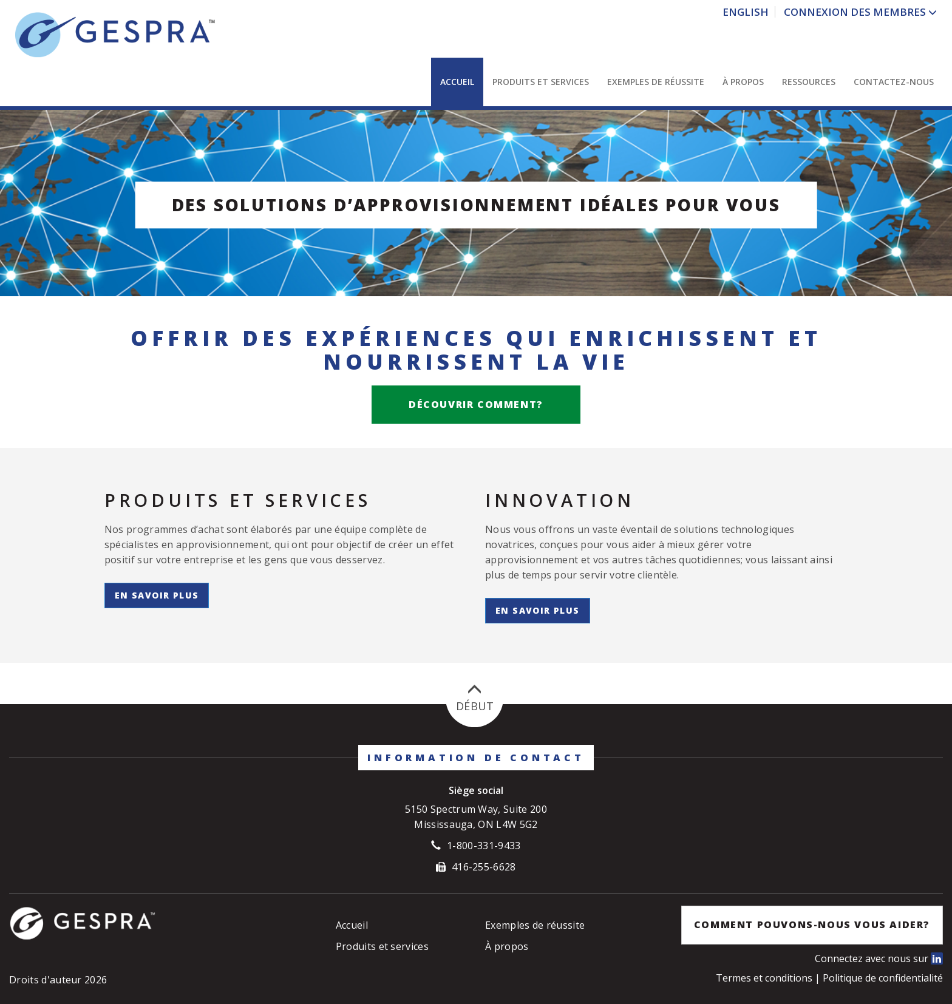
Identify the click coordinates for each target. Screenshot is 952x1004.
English (745, 12)
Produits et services (540, 81)
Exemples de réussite (655, 81)
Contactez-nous (894, 81)
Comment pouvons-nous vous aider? (812, 924)
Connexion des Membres (856, 12)
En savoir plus (157, 595)
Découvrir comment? (476, 404)
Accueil (457, 81)
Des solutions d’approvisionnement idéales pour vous (476, 204)
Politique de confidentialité (883, 978)
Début (475, 698)
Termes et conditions (765, 978)
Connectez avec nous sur (879, 958)
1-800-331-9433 (483, 845)
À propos (743, 81)
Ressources (808, 81)
